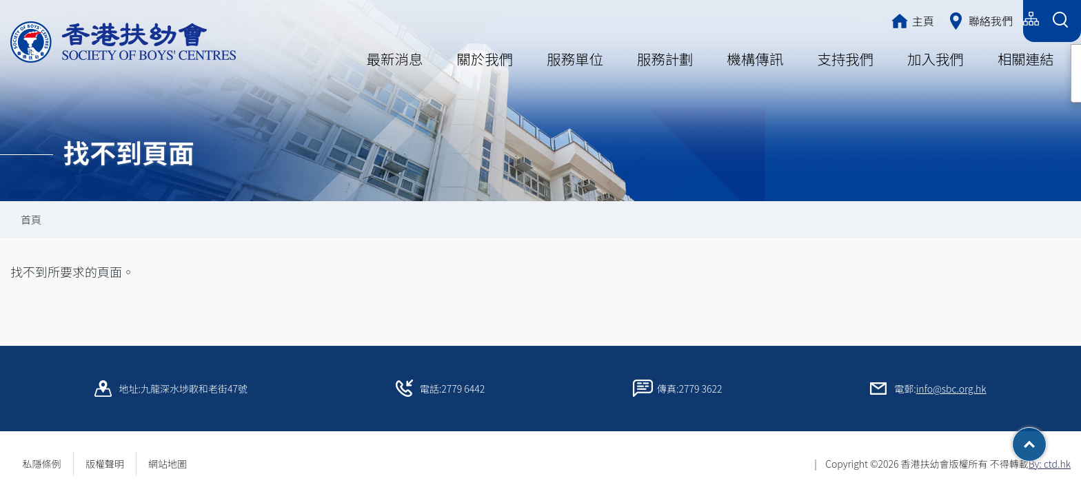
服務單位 (575, 58)
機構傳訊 (755, 58)
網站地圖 (172, 464)
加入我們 (935, 58)
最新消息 (395, 58)
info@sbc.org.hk (951, 388)
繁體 (910, 19)
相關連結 (1026, 58)
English (996, 19)
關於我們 (484, 58)
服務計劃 (665, 58)
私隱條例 (42, 464)
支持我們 (845, 58)
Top (1046, 439)
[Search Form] (1060, 21)
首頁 (31, 219)
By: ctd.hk (1050, 464)
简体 (950, 19)
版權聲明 (104, 464)
